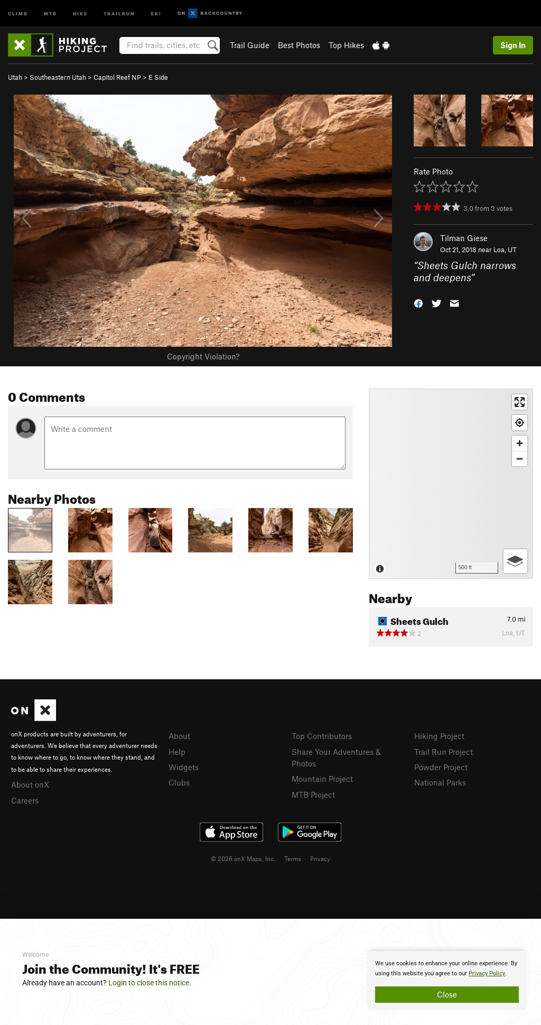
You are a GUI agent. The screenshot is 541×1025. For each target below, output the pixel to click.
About (179, 736)
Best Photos (299, 45)
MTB (50, 13)
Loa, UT (505, 249)
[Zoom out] (519, 458)
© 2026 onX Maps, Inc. (243, 858)
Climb (18, 13)
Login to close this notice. (149, 982)
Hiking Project (439, 736)
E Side (158, 77)
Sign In (513, 45)
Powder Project (441, 767)
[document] (447, 980)
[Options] (515, 561)
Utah (15, 77)
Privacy (320, 858)
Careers (25, 800)
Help (177, 751)
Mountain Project (322, 778)
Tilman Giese (464, 238)
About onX (30, 784)
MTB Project (313, 794)
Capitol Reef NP (117, 77)
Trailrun (119, 13)
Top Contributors (322, 736)
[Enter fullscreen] (519, 402)
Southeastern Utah (58, 77)
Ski (156, 13)
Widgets (184, 767)
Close (447, 994)
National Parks (440, 782)
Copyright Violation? (203, 356)
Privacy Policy (487, 973)
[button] (418, 302)
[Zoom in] (519, 443)
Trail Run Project (443, 751)
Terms (292, 858)
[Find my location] (519, 422)
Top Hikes (346, 45)
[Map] (451, 483)
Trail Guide (249, 45)
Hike (80, 13)
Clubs (179, 782)
